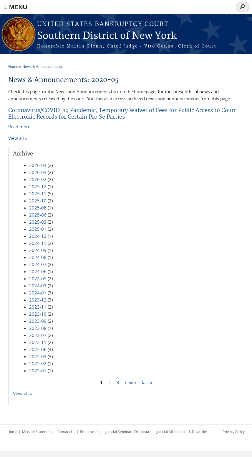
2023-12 (38, 300)
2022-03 (38, 356)
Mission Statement (37, 431)
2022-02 (38, 363)
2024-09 (38, 250)
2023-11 (38, 307)
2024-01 (38, 293)
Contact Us (66, 431)
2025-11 (38, 193)
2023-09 (38, 321)
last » (147, 382)
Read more (19, 126)
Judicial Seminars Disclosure (128, 431)
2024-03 (38, 286)
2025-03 (38, 222)
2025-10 (38, 201)
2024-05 (38, 278)
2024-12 (38, 236)
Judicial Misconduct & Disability (181, 431)
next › (130, 382)
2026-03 (38, 172)
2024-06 (38, 271)
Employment (90, 431)
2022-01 (38, 371)
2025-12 (38, 186)
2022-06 (38, 349)
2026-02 (38, 179)
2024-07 (38, 264)
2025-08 (38, 208)
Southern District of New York (107, 36)
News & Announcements (42, 66)
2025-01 (38, 229)
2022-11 (38, 342)
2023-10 (38, 314)
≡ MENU (15, 7)
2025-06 (38, 215)
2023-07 (38, 335)
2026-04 (38, 165)
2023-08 (38, 328)
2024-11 (38, 243)
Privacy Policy (234, 431)
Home (13, 66)
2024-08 (38, 257)
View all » (17, 138)
